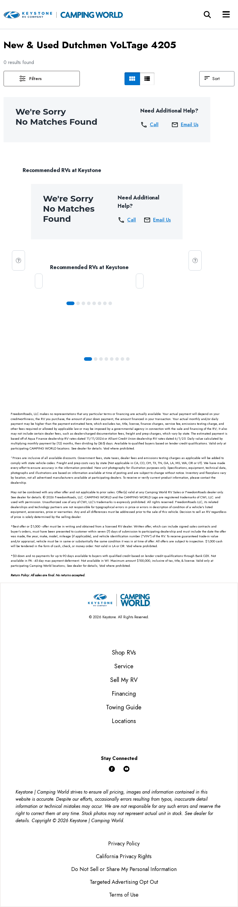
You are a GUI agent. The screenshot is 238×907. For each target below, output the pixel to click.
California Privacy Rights (124, 856)
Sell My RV (124, 680)
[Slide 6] (105, 303)
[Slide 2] (83, 303)
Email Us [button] (184, 124)
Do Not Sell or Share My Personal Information (124, 869)
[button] (42, 78)
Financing (124, 693)
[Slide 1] (78, 303)
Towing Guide (123, 707)
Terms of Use (124, 895)
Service (123, 666)
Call (149, 124)
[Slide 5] (99, 303)
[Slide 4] (94, 303)
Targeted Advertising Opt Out (124, 882)
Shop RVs (124, 652)
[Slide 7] (110, 303)
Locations (124, 721)
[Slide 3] (89, 303)
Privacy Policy (124, 843)
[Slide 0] (70, 303)
